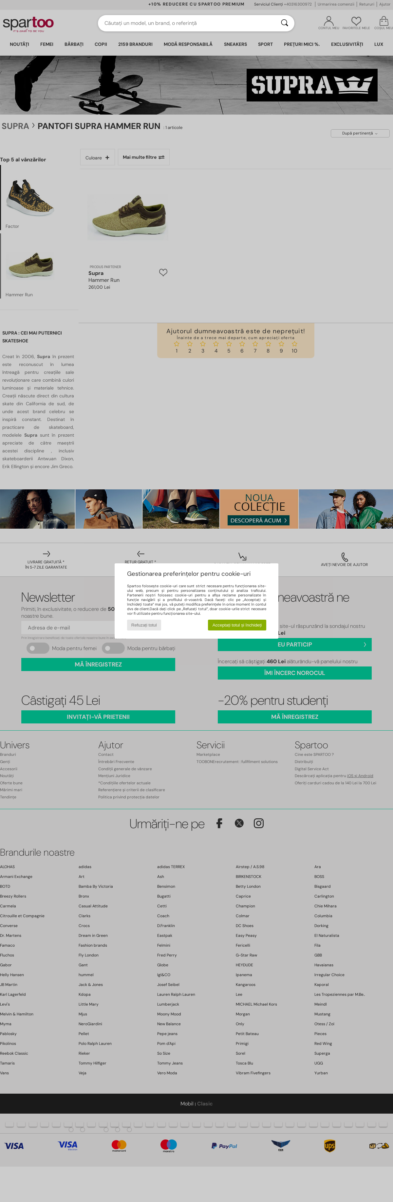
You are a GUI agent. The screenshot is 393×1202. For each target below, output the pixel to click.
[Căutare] (284, 23)
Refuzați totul (144, 625)
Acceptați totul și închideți (237, 625)
